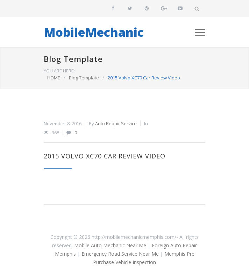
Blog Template (73, 59)
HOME (53, 77)
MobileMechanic (94, 32)
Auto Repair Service (116, 123)
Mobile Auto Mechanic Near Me (110, 245)
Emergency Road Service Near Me (120, 253)
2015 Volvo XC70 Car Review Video (104, 156)
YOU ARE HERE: (59, 71)
